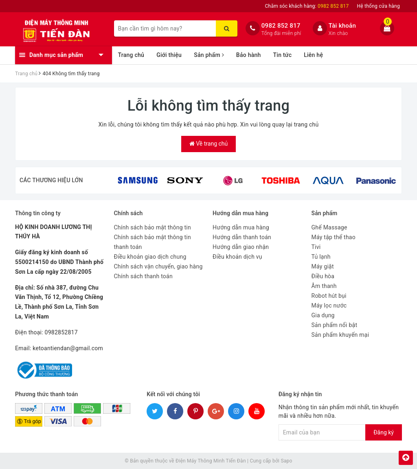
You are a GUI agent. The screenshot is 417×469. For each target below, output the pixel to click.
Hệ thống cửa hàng (378, 6)
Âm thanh (324, 286)
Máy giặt (323, 266)
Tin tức (282, 55)
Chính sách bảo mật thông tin (152, 227)
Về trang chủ (208, 143)
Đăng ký (383, 432)
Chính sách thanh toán (143, 276)
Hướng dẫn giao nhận (241, 247)
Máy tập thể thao (334, 237)
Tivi (316, 247)
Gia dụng (323, 315)
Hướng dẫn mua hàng (241, 227)
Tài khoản (342, 25)
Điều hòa (323, 276)
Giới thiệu (169, 55)
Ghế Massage (329, 227)
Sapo (286, 461)
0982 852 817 (281, 25)
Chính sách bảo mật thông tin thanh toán (152, 242)
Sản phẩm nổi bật (335, 325)
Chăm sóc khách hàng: (307, 6)
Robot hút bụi (329, 295)
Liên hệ (313, 55)
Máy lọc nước (329, 305)
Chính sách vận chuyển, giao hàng (158, 266)
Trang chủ (131, 55)
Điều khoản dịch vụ (237, 256)
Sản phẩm (209, 55)
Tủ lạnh (321, 256)
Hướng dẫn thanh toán (242, 237)
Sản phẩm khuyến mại (340, 335)
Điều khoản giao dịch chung (150, 256)
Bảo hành (248, 55)
